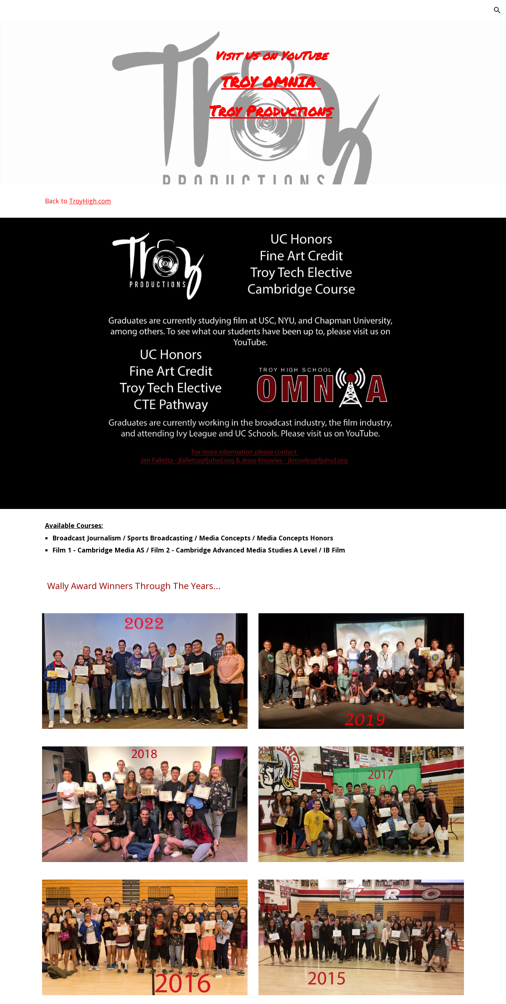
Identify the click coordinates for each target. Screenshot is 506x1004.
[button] (497, 10)
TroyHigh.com (90, 200)
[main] (271, 92)
